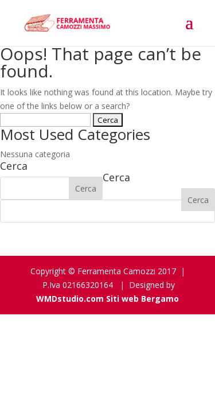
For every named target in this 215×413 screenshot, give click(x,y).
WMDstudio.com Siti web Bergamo (107, 298)
